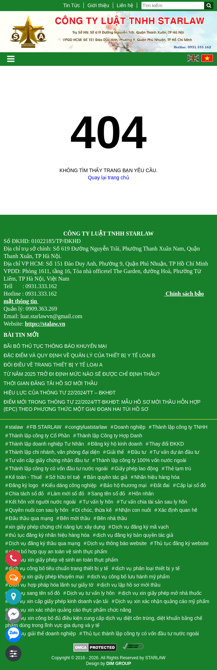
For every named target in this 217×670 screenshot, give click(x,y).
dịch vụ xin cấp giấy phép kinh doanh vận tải (58, 601)
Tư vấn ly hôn (98, 502)
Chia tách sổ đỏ (26, 493)
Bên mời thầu (75, 518)
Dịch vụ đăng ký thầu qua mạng (44, 543)
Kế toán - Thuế (25, 477)
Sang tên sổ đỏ (108, 493)
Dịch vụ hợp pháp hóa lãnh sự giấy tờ (51, 585)
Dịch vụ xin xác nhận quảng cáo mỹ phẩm (162, 601)
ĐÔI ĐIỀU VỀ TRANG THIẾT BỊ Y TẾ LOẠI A (53, 365)
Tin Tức (71, 5)
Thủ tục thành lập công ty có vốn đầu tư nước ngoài (141, 633)
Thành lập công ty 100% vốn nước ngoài (141, 460)
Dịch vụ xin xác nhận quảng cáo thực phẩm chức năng (70, 610)
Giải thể (115, 452)
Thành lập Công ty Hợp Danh (109, 435)
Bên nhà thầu (112, 518)
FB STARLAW (46, 427)
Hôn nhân (143, 493)
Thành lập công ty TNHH (179, 427)
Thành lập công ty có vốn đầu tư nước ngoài (58, 468)
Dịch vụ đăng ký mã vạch (140, 527)
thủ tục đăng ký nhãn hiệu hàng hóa (49, 535)
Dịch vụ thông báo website (116, 543)
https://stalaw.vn (45, 324)
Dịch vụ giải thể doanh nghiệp (42, 633)
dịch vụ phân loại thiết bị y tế (147, 568)
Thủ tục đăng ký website (181, 543)
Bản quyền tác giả (107, 477)
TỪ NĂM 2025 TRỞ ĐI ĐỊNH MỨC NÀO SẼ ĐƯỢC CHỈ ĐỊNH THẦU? (82, 374)
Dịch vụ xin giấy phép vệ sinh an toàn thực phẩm (63, 560)
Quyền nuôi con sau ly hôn (38, 510)
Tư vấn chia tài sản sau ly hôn (153, 502)
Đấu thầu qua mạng (31, 518)
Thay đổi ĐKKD (166, 444)
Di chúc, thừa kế (93, 510)
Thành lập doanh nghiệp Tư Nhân (46, 444)
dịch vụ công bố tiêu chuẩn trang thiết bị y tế (58, 568)
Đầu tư (138, 452)
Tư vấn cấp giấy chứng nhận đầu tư (49, 460)
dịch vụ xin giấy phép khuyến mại (46, 576)
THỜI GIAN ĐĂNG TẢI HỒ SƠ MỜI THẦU (50, 383)
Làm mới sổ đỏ (67, 493)
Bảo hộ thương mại (125, 485)
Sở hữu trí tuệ (64, 477)
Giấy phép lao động (136, 468)
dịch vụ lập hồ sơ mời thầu (130, 585)
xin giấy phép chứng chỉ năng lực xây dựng (57, 527)
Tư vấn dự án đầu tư (176, 452)
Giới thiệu (98, 5)
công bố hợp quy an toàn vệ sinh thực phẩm (58, 551)
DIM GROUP (118, 663)
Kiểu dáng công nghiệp (71, 485)
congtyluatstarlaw (87, 427)
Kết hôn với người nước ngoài (42, 502)
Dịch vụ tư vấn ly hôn (91, 593)
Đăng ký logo (23, 485)
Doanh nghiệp (129, 427)
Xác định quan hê (177, 510)
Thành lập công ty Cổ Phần (39, 435)
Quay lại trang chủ (108, 177)
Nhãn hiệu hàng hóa (156, 477)
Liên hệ (125, 5)
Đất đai (162, 485)
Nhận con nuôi (135, 510)
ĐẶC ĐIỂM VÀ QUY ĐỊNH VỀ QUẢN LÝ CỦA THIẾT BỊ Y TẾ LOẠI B (79, 355)
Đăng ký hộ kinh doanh (116, 444)
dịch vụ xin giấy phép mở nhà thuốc (162, 593)
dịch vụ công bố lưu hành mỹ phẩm (130, 576)
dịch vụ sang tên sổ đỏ (34, 593)
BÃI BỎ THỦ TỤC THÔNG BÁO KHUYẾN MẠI (55, 346)
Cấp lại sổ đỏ (191, 485)
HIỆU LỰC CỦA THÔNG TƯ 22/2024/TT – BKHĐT (60, 392)
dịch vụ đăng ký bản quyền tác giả (134, 535)
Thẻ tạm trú (178, 468)
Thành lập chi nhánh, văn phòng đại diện (54, 452)
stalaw (16, 427)
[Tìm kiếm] (208, 5)
